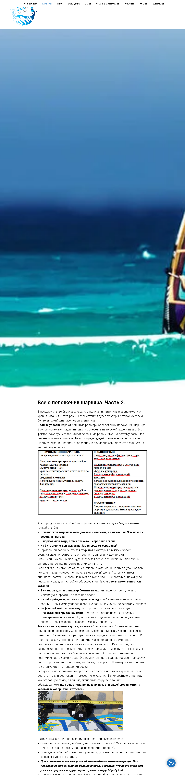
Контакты (170, 14)
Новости (141, 14)
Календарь (86, 14)
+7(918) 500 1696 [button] (56, 14)
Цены (100, 14)
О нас (72, 14)
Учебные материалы (119, 14)
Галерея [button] (155, 14)
